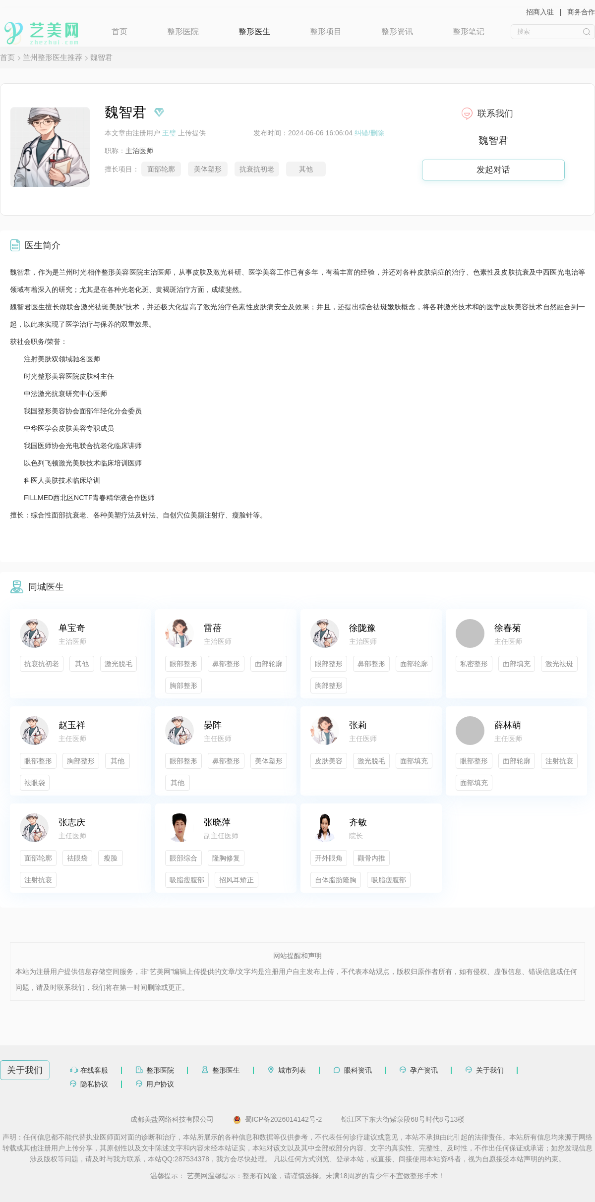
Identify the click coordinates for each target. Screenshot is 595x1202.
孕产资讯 (424, 1070)
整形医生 (254, 31)
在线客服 (94, 1070)
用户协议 (160, 1084)
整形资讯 (397, 31)
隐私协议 (94, 1084)
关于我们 (490, 1070)
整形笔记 (468, 31)
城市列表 (292, 1070)
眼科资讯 (358, 1070)
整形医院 (183, 31)
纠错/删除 (369, 133)
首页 (119, 31)
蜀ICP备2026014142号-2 (277, 1120)
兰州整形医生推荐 (52, 57)
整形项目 (326, 31)
